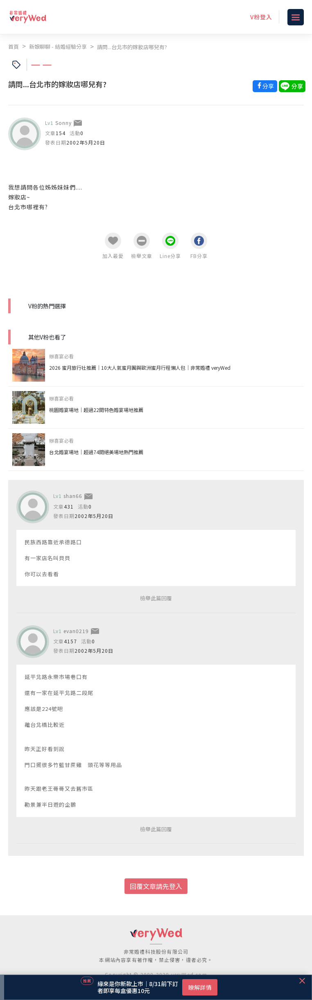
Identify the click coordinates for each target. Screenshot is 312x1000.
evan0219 (76, 630)
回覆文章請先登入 (156, 886)
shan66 (72, 495)
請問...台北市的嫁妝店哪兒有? (132, 47)
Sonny (63, 122)
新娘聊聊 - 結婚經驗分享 (58, 46)
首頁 (13, 46)
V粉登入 (261, 17)
